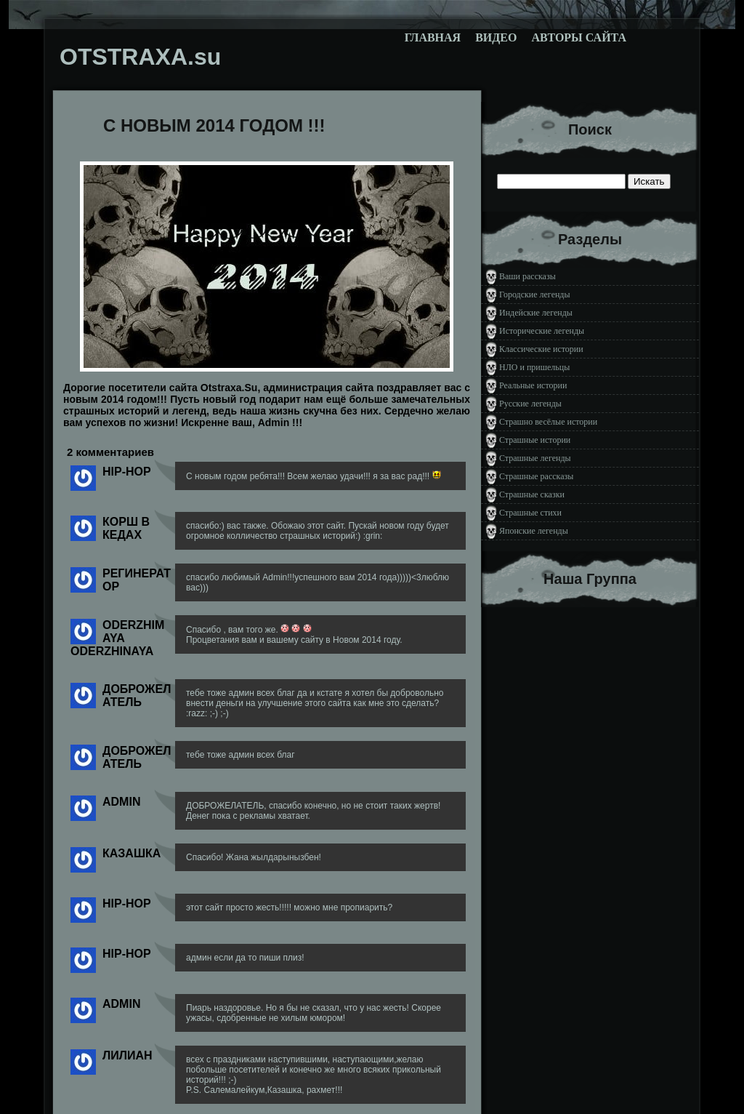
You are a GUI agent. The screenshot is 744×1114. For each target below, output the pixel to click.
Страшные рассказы (536, 476)
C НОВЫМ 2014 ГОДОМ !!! (214, 125)
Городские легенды (534, 294)
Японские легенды (533, 531)
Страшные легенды (535, 458)
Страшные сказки (532, 494)
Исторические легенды (541, 331)
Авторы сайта (578, 37)
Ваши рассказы (527, 276)
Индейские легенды (536, 313)
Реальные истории (533, 385)
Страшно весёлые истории (548, 422)
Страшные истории (534, 440)
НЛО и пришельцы (534, 367)
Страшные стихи (530, 513)
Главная (433, 37)
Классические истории (541, 349)
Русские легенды (530, 403)
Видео (496, 37)
